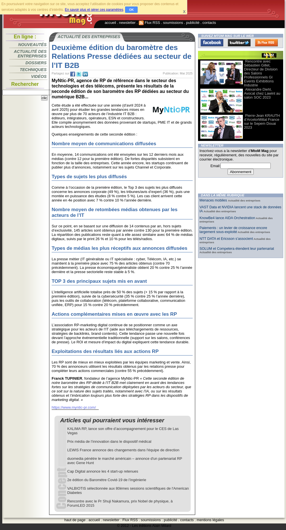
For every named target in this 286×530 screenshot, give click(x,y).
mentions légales (210, 520)
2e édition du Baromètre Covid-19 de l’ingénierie (106, 480)
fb (72, 74)
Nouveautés (32, 44)
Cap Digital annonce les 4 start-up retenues (102, 471)
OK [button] (131, 9)
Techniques (33, 69)
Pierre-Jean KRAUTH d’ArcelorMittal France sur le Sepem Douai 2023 (262, 121)
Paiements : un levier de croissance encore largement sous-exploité (233, 230)
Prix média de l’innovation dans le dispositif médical (109, 441)
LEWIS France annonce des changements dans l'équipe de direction (123, 450)
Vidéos (39, 76)
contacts (209, 22)
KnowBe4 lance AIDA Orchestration (227, 218)
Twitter (239, 42)
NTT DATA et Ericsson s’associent (226, 239)
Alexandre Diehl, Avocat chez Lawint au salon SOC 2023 (262, 93)
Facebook (212, 42)
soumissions (173, 22)
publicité (192, 22)
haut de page (75, 520)
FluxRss (266, 42)
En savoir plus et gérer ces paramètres (94, 10)
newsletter (127, 22)
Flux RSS (149, 22)
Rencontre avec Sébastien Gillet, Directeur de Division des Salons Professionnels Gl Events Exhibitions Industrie (260, 73)
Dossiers (36, 63)
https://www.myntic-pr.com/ (74, 407)
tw (79, 74)
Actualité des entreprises (30, 53)
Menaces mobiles (213, 200)
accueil (110, 22)
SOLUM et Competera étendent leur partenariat (236, 249)
